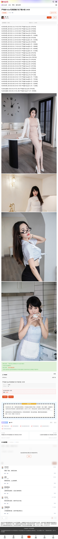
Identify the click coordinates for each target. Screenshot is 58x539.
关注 (49, 17)
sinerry (6, 497)
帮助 (13, 5)
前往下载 (53, 12)
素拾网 (32, 528)
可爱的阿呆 (7, 507)
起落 (5, 477)
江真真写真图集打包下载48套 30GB (48, 434)
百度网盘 (5, 396)
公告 (9, 5)
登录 (7, 392)
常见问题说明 (11, 367)
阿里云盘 (11, 396)
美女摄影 (4, 12)
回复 (55, 473)
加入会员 (4, 5)
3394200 (6, 467)
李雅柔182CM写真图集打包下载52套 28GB (11, 434)
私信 (55, 17)
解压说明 (18, 5)
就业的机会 (7, 487)
